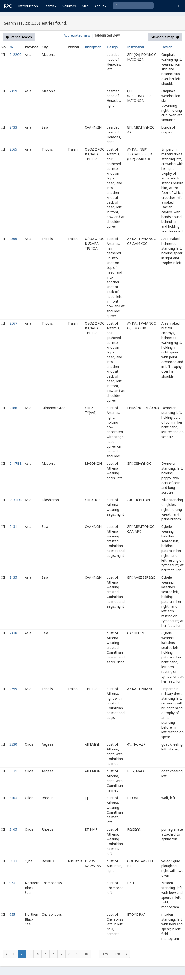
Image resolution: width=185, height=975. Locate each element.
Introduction (28, 6)
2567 (13, 323)
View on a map (165, 37)
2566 (13, 238)
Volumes (69, 6)
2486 (13, 407)
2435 (13, 577)
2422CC (15, 54)
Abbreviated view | (78, 35)
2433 (13, 127)
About (100, 6)
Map (85, 6)
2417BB (15, 463)
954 (12, 883)
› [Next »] (126, 953)
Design (112, 47)
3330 (13, 744)
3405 (13, 829)
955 (12, 914)
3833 (13, 861)
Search (50, 6)
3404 (13, 798)
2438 (13, 633)
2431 (13, 526)
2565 (13, 149)
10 (86, 953)
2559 (13, 688)
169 (105, 953)
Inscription (93, 47)
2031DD (15, 499)
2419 (13, 91)
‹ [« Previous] (6, 953)
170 (117, 953)
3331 (13, 771)
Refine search (19, 37)
